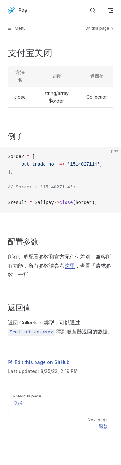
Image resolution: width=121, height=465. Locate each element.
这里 (70, 265)
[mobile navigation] (110, 10)
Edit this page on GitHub (39, 362)
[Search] (92, 10)
